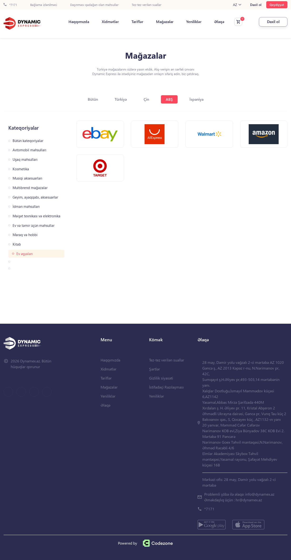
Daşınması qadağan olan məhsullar (94, 5)
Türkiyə (121, 99)
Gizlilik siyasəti (161, 377)
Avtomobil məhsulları (29, 150)
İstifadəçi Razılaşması (166, 386)
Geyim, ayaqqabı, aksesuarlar (35, 197)
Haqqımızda (78, 21)
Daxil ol (256, 5)
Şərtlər (154, 368)
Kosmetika (21, 169)
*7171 (10, 5)
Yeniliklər (194, 21)
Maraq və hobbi (25, 235)
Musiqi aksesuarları (27, 178)
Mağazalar (165, 21)
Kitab (17, 244)
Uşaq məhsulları (25, 159)
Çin (146, 99)
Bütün (93, 99)
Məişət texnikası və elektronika (36, 216)
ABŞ (169, 99)
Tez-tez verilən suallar (146, 5)
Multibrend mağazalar (30, 187)
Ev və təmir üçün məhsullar (33, 225)
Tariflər (137, 21)
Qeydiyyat (277, 5)
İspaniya (196, 99)
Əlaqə (219, 21)
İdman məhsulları (26, 206)
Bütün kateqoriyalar (28, 140)
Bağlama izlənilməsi (43, 5)
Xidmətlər (110, 21)
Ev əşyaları (24, 254)
